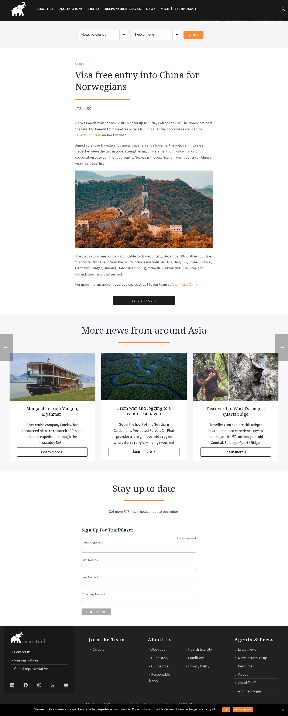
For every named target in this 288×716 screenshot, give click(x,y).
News (150, 8)
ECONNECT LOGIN (267, 21)
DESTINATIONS (70, 8)
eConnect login (248, 691)
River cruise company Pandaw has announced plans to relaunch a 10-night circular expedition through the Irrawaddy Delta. (139, 433)
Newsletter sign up (251, 658)
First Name (90, 560)
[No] (283, 710)
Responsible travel (159, 677)
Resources (244, 666)
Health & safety (199, 649)
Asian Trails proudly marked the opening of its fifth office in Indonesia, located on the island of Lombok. (47, 430)
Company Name (94, 595)
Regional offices (25, 660)
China (79, 63)
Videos (241, 674)
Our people (159, 666)
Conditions (195, 658)
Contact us (210, 21)
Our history (158, 658)
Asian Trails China (184, 284)
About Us (45, 8)
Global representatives (30, 668)
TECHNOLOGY (185, 8)
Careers (97, 649)
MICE (165, 8)
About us (157, 649)
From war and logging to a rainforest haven (231, 411)
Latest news (245, 649)
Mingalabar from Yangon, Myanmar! (139, 411)
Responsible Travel (123, 8)
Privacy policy (243, 709)
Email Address (92, 543)
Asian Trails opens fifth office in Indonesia (47, 411)
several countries (88, 135)
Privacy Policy (197, 666)
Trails (94, 8)
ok (226, 709)
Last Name (90, 577)
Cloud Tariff (236, 21)
